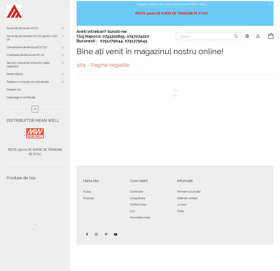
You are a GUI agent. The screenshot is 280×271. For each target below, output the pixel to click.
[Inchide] (270, 4)
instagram (96, 234)
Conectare (136, 191)
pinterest (106, 234)
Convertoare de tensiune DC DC (27, 47)
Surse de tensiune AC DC (23, 28)
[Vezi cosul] (268, 36)
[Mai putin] (35, 109)
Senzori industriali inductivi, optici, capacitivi (29, 64)
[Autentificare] (257, 36)
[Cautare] (209, 36)
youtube (115, 234)
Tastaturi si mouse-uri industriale (28, 81)
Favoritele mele (140, 217)
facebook (87, 234)
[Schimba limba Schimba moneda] (247, 36)
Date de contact (187, 198)
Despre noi (14, 89)
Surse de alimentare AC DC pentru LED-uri (32, 37)
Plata (180, 211)
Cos (132, 211)
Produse (88, 198)
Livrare (181, 204)
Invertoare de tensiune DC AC (25, 55)
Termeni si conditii (189, 191)
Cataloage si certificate (21, 97)
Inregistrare (137, 198)
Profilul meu (138, 204)
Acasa (87, 191)
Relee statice (15, 74)
